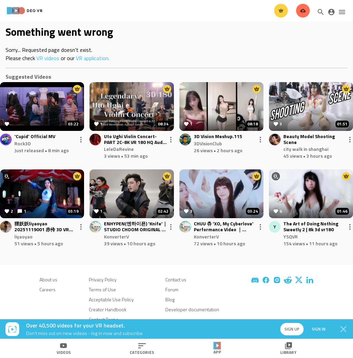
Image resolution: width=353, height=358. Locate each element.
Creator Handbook (108, 309)
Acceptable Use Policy (111, 299)
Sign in (319, 329)
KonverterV (116, 236)
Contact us (175, 279)
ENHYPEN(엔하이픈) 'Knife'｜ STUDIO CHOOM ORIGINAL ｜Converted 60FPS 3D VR (135, 227)
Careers (47, 289)
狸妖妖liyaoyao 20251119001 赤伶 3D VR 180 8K (41, 227)
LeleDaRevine (119, 149)
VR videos (47, 58)
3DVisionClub (208, 143)
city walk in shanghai (305, 149)
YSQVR (290, 236)
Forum (171, 289)
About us (48, 279)
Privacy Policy (103, 279)
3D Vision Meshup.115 (218, 136)
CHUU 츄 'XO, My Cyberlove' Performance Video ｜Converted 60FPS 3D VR (224, 227)
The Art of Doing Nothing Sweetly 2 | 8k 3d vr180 (310, 227)
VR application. (92, 58)
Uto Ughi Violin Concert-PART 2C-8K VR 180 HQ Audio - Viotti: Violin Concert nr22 (135, 139)
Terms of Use (102, 289)
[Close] (343, 329)
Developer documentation (192, 309)
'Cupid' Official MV (34, 136)
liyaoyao (23, 236)
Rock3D (22, 143)
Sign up (291, 329)
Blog (170, 299)
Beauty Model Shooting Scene (309, 139)
